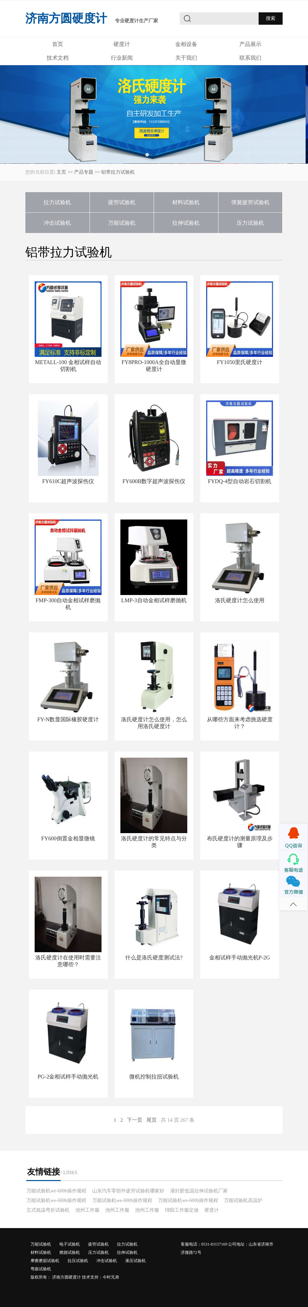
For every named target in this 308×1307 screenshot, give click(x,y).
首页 (57, 44)
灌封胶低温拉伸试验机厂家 (199, 1190)
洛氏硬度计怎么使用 (239, 600)
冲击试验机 (57, 223)
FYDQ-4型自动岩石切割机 (239, 481)
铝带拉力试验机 (118, 172)
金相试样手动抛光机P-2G (239, 957)
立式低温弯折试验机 (48, 1210)
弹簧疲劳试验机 (250, 202)
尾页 (151, 1120)
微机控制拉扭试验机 (154, 1077)
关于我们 (186, 58)
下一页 (134, 1120)
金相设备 (186, 44)
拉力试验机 (57, 202)
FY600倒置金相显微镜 (68, 838)
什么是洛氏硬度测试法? (153, 957)
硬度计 (122, 44)
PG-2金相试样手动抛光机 (68, 1077)
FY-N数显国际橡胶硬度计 (68, 719)
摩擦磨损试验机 (45, 1260)
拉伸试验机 (186, 223)
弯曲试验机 (41, 1269)
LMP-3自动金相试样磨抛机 (153, 600)
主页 (61, 172)
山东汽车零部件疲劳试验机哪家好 (128, 1190)
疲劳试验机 (121, 202)
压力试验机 (250, 223)
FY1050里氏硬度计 (239, 362)
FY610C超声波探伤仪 (68, 481)
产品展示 (250, 44)
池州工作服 (87, 1210)
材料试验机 (186, 202)
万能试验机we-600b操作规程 (56, 1190)
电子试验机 (69, 1244)
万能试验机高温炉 (243, 1200)
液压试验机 (135, 1260)
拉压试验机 (78, 1260)
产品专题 (83, 172)
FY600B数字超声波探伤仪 (153, 481)
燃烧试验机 (69, 1252)
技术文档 (58, 58)
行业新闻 (122, 58)
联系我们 (250, 58)
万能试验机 (121, 223)
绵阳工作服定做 (182, 1210)
